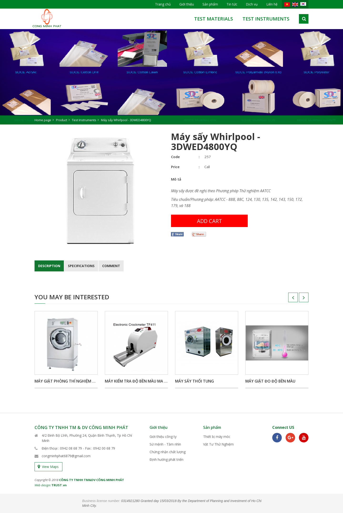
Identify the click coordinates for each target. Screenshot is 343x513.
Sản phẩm (210, 4)
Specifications (81, 266)
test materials (213, 19)
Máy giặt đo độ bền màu (270, 381)
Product (61, 120)
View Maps (50, 466)
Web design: (43, 485)
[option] (171, 76)
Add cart (209, 220)
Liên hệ (271, 4)
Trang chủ (163, 4)
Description (49, 266)
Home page (43, 120)
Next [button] (299, 299)
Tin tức (232, 4)
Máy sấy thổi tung (194, 381)
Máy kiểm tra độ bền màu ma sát (138, 381)
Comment (111, 266)
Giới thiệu (186, 4)
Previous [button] (288, 299)
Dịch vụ (252, 4)
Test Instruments (265, 19)
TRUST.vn (59, 485)
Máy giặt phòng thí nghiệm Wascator (74, 381)
